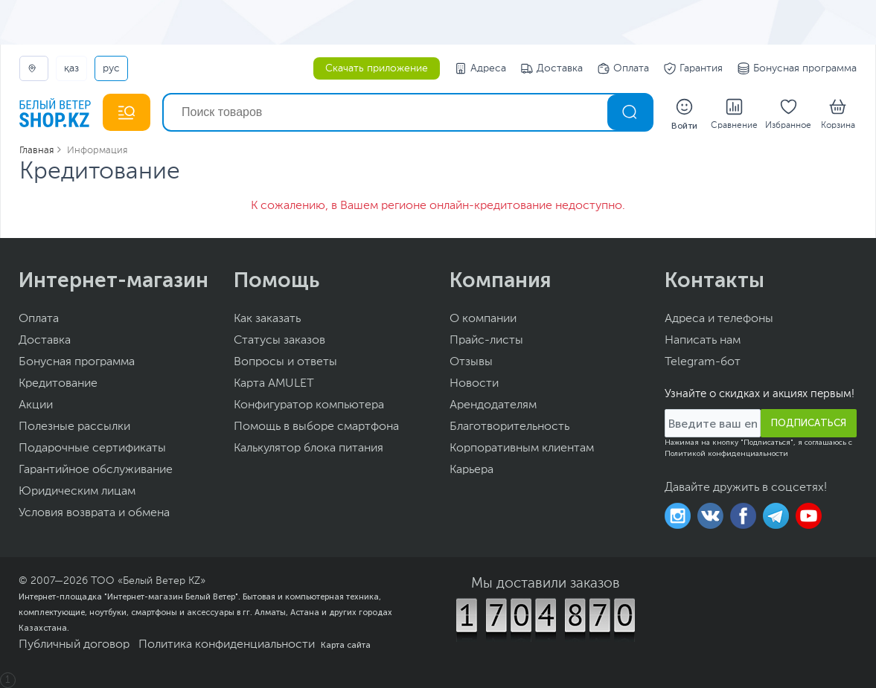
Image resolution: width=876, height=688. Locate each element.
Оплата (623, 68)
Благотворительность (509, 427)
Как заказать (267, 319)
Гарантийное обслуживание (96, 470)
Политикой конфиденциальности (726, 453)
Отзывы (471, 362)
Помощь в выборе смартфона (316, 427)
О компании (483, 319)
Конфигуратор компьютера (309, 405)
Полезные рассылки (74, 427)
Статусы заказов (279, 341)
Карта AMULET (274, 384)
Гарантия (693, 68)
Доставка (552, 68)
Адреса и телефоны (719, 319)
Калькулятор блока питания (308, 448)
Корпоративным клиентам (522, 448)
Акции (36, 405)
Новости (474, 384)
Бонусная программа (797, 68)
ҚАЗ (71, 68)
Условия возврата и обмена (94, 513)
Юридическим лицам (77, 492)
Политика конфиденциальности (226, 645)
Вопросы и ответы (285, 362)
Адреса (480, 68)
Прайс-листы (486, 341)
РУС (111, 68)
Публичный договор (74, 645)
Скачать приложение (376, 68)
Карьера (471, 470)
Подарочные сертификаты (92, 448)
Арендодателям (493, 405)
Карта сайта (346, 645)
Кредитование (58, 384)
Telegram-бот (703, 362)
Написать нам (703, 341)
